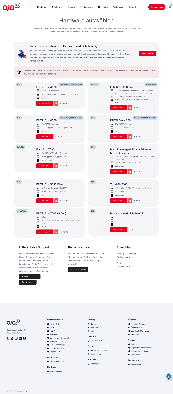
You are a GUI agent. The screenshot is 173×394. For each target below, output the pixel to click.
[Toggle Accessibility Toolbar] (169, 376)
